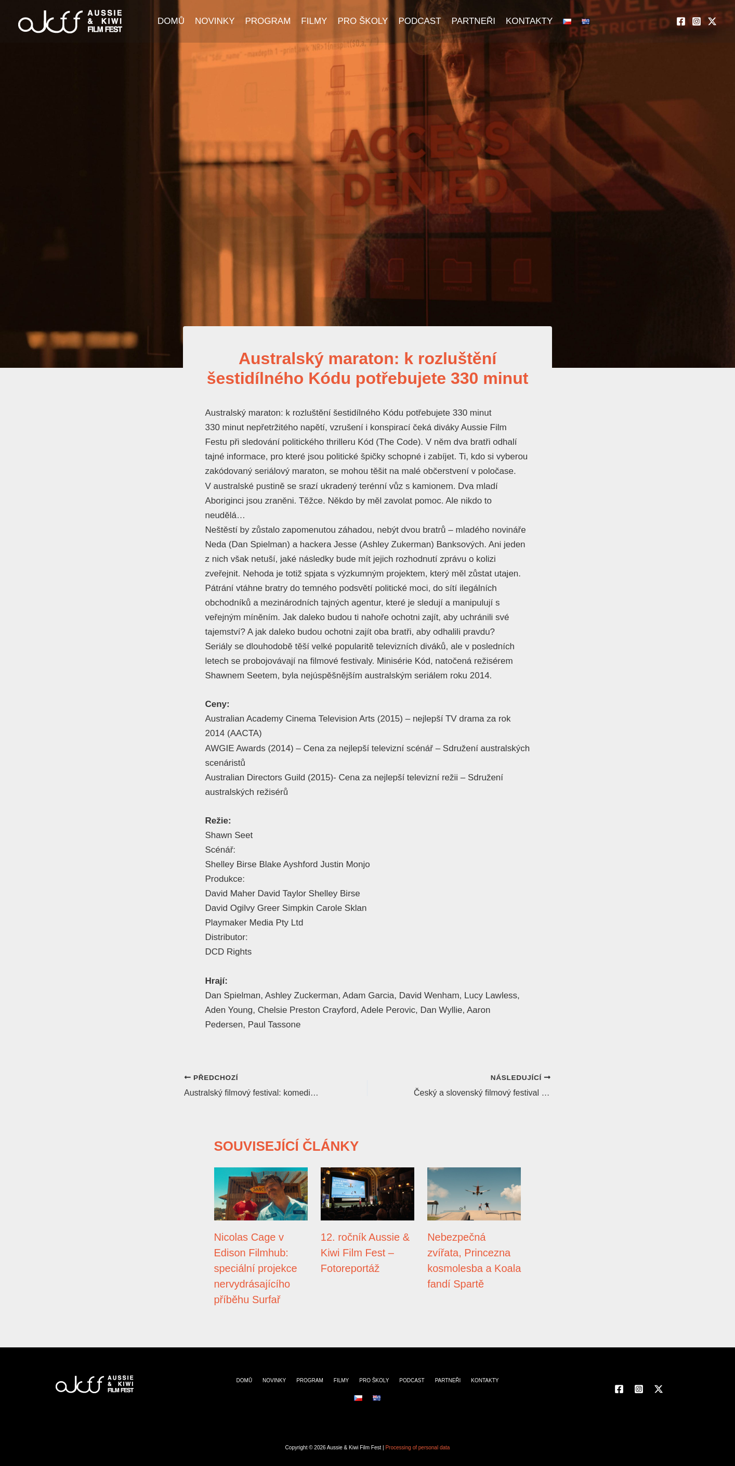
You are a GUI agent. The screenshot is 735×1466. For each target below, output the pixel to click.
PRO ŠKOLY (362, 21)
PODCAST (419, 21)
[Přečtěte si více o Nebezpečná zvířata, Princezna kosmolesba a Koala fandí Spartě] (474, 1194)
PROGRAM (268, 21)
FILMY (314, 21)
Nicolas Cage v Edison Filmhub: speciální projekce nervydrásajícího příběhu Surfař (255, 1268)
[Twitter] (712, 21)
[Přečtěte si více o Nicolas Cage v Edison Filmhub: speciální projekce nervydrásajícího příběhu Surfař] (261, 1194)
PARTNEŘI (473, 21)
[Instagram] (696, 21)
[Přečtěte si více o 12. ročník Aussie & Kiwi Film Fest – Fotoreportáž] (367, 1194)
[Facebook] (681, 21)
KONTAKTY (529, 21)
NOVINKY (215, 21)
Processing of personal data (417, 1447)
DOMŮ (171, 21)
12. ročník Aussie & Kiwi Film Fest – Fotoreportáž (365, 1252)
